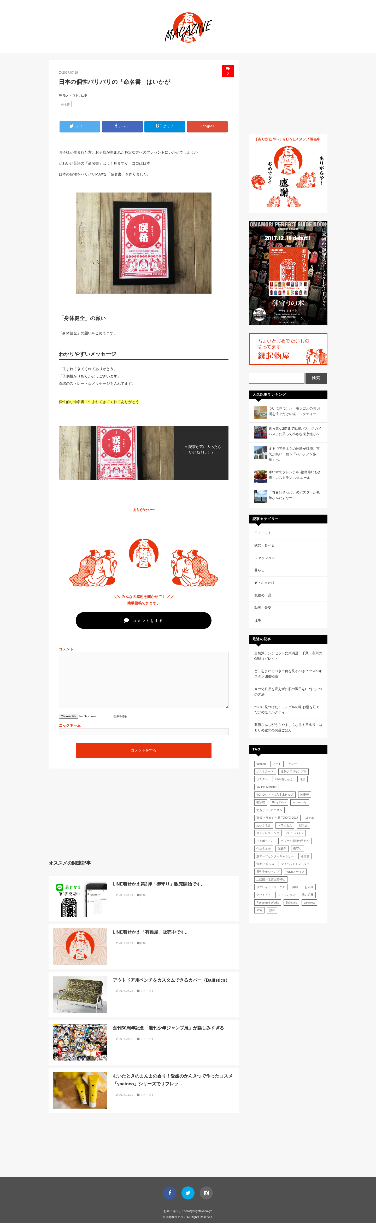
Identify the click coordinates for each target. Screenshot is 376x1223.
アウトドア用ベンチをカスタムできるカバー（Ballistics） (171, 980)
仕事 (84, 95)
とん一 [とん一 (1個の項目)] (292, 763)
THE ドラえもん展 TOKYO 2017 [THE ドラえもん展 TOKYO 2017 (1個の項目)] (277, 817)
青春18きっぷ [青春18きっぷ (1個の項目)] (265, 863)
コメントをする (143, 620)
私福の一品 (262, 595)
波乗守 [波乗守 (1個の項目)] (304, 794)
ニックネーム (70, 725)
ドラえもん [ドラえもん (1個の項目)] (285, 825)
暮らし (259, 570)
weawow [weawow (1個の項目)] (309, 902)
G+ (207, 126)
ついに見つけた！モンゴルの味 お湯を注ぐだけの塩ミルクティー (287, 709)
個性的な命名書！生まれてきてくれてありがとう (99, 402)
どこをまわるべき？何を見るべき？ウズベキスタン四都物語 (288, 673)
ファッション (264, 558)
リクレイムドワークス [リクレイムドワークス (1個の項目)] (270, 887)
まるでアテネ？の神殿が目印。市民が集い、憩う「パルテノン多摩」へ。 (294, 454)
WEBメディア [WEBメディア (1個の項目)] (295, 871)
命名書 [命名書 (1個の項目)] (305, 856)
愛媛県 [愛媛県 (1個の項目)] (282, 848)
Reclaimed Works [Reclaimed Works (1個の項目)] (267, 902)
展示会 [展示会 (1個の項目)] (303, 825)
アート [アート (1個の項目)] (277, 763)
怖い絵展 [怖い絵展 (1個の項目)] (307, 894)
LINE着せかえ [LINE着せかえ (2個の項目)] (284, 779)
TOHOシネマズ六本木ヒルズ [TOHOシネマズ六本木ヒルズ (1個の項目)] (274, 794)
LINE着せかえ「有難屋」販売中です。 (151, 932)
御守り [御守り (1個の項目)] (297, 848)
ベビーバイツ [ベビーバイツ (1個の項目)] (295, 833)
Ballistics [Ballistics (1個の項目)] (291, 902)
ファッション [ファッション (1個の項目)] (286, 894)
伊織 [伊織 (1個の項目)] (295, 887)
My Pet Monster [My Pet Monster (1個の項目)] (266, 786)
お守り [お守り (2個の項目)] (309, 887)
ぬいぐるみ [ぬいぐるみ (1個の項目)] (263, 825)
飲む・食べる (264, 545)
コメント (66, 649)
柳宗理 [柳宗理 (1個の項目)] (260, 802)
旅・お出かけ (264, 583)
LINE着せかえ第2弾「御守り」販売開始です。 (159, 884)
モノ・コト (70, 95)
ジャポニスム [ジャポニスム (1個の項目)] (265, 840)
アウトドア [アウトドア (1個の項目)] (263, 894)
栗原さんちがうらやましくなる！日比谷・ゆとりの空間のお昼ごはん (288, 727)
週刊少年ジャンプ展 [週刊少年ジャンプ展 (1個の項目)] (294, 771)
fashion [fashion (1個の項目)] (261, 763)
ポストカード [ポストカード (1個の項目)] (265, 771)
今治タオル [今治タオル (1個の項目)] (263, 848)
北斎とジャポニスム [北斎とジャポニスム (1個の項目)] (269, 810)
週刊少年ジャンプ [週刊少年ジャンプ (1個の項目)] (267, 871)
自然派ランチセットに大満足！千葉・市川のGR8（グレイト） (288, 656)
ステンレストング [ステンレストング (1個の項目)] (267, 833)
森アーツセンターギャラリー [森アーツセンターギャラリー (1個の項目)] (275, 856)
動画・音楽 (262, 608)
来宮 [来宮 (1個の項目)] (259, 910)
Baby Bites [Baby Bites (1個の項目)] (279, 802)
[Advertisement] (94, 818)
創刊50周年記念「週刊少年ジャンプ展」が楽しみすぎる (168, 1028)
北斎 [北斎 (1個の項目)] (303, 779)
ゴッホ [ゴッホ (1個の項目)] (309, 817)
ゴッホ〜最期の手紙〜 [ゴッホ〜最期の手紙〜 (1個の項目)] (295, 840)
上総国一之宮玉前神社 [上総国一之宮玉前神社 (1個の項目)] (270, 879)
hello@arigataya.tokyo (198, 1211)
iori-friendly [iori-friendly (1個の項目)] (300, 802)
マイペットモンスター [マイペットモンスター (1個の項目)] (295, 863)
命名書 (65, 104)
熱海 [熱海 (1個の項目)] (272, 910)
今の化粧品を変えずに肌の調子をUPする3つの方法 (288, 691)
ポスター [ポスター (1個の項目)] (262, 779)
